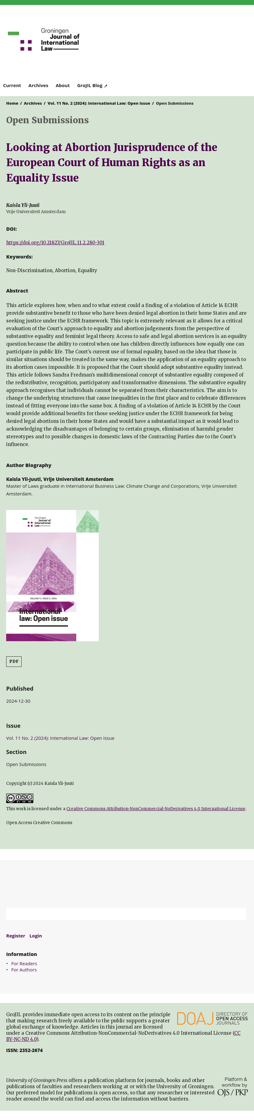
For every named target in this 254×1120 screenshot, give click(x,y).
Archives (38, 85)
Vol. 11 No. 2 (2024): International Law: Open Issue (99, 103)
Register (15, 936)
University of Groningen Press (189, 37)
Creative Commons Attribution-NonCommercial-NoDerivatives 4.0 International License (155, 808)
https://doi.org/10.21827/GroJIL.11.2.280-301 (55, 243)
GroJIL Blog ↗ (92, 85)
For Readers (24, 963)
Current (12, 85)
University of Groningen (127, 884)
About (63, 85)
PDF (14, 661)
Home (12, 103)
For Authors (24, 969)
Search (238, 914)
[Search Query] (118, 914)
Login (35, 936)
